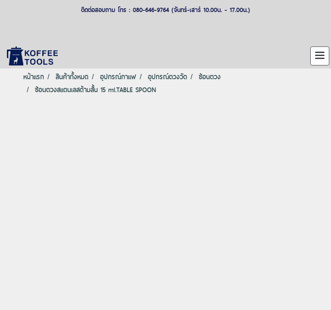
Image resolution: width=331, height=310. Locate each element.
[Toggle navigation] (319, 55)
